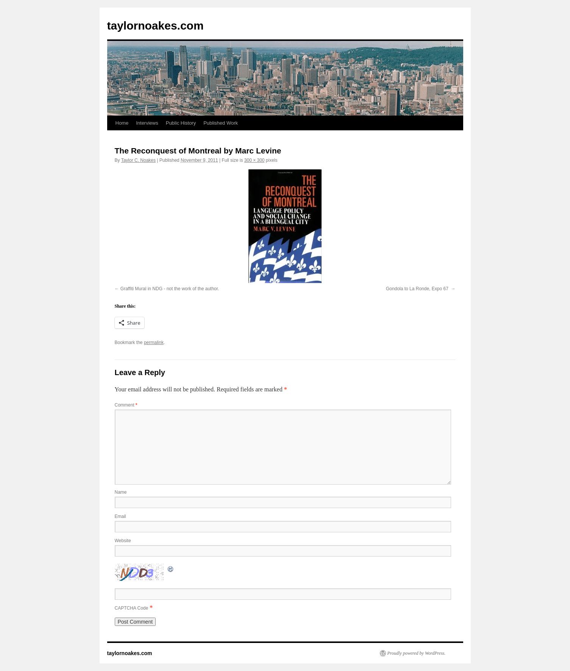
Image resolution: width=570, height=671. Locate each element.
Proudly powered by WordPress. (416, 653)
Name (121, 492)
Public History (181, 123)
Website (123, 540)
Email (120, 516)
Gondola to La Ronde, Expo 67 (418, 288)
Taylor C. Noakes (138, 160)
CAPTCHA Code (131, 608)
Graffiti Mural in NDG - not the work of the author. (169, 288)
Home (122, 123)
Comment (126, 405)
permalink (154, 342)
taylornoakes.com (155, 25)
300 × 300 (254, 160)
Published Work (220, 123)
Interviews (147, 123)
